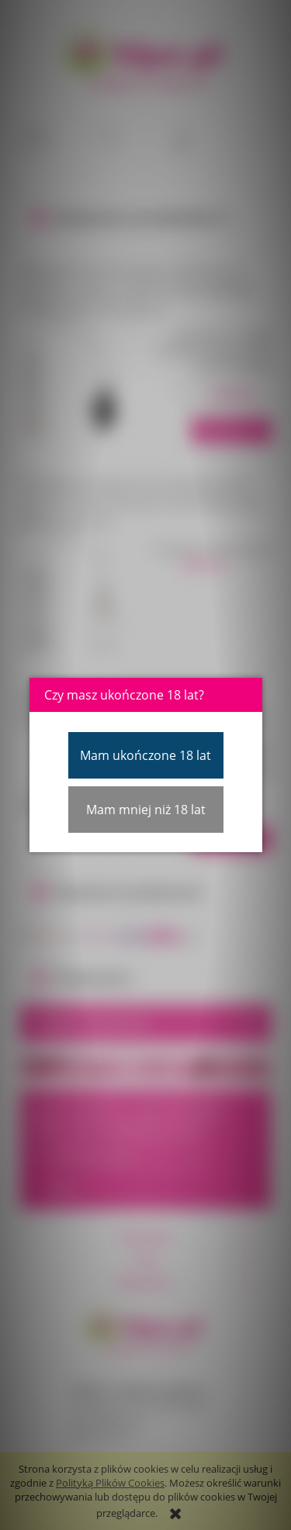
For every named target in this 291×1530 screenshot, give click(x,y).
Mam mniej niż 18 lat (146, 809)
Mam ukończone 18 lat (145, 755)
